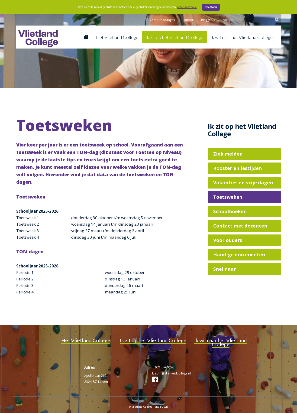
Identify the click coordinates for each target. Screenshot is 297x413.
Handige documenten (239, 254)
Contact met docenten (240, 226)
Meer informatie (187, 7)
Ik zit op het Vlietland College (174, 37)
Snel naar (224, 269)
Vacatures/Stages (162, 20)
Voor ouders (227, 240)
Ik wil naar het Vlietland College (242, 37)
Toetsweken (227, 197)
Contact (187, 20)
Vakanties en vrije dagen (243, 182)
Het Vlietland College (117, 37)
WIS (166, 406)
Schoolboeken (230, 211)
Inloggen (208, 20)
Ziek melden (228, 154)
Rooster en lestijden (237, 168)
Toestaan (211, 7)
